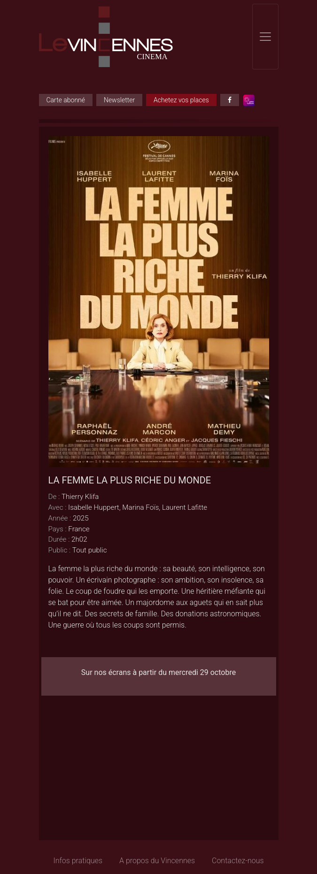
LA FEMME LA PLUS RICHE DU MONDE (129, 480)
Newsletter (119, 100)
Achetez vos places (181, 100)
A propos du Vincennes (157, 860)
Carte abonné (65, 100)
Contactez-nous (238, 860)
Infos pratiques (77, 860)
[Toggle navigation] (265, 36)
